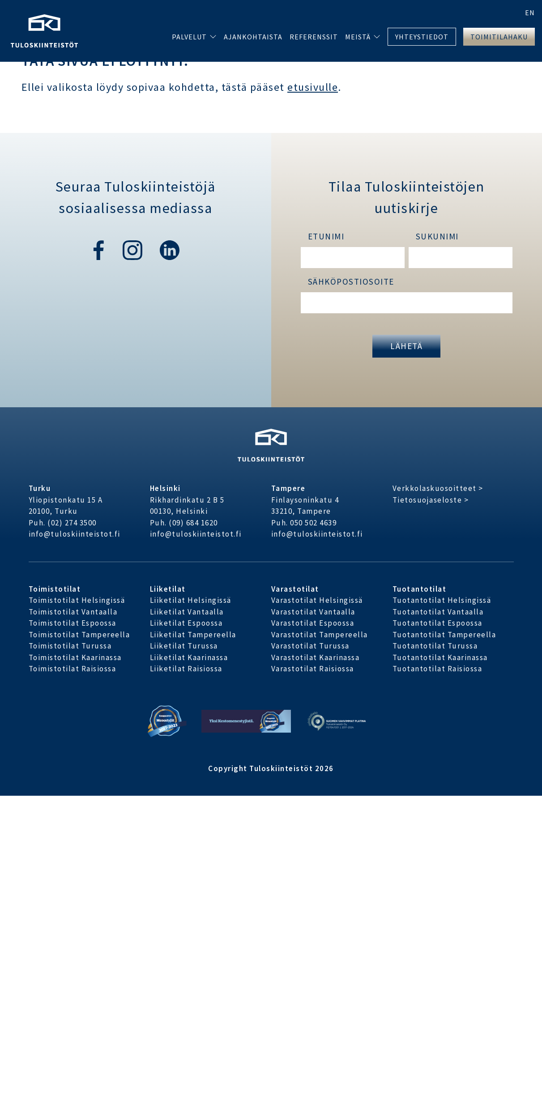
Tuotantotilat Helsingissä (442, 600)
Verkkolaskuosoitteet (435, 488)
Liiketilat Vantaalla (187, 612)
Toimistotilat (55, 589)
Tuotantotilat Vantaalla (438, 612)
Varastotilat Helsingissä (317, 600)
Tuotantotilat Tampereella (444, 635)
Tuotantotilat (420, 589)
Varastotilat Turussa (310, 646)
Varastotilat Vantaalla (313, 612)
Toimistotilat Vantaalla (73, 612)
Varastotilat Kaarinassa (315, 657)
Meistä (358, 36)
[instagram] (134, 249)
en (530, 12)
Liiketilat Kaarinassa (189, 657)
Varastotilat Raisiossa (312, 669)
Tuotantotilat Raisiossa (437, 669)
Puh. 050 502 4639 (304, 523)
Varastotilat (295, 589)
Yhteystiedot (421, 36)
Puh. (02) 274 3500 (63, 523)
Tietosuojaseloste (427, 500)
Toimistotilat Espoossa (72, 623)
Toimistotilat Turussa (70, 646)
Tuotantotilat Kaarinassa (440, 657)
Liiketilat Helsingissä (190, 600)
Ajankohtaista (253, 36)
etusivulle (312, 87)
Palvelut (189, 36)
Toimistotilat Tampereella (79, 635)
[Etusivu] (44, 30)
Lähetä (406, 346)
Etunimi (326, 236)
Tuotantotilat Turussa (435, 646)
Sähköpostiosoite (351, 281)
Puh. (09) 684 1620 (184, 523)
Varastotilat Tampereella (319, 635)
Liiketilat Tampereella (193, 635)
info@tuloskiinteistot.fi (74, 534)
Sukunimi (437, 236)
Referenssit (314, 36)
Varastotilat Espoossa (312, 623)
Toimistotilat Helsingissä (77, 600)
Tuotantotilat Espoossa (437, 623)
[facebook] (99, 249)
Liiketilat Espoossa (186, 623)
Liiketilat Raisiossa (186, 669)
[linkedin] (169, 249)
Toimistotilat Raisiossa (72, 669)
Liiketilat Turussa (184, 646)
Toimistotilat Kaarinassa (75, 657)
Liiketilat (168, 589)
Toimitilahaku (499, 36)
